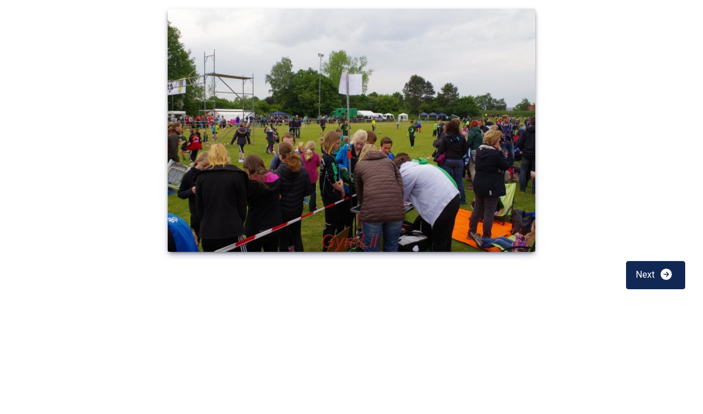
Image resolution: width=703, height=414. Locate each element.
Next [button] (654, 274)
